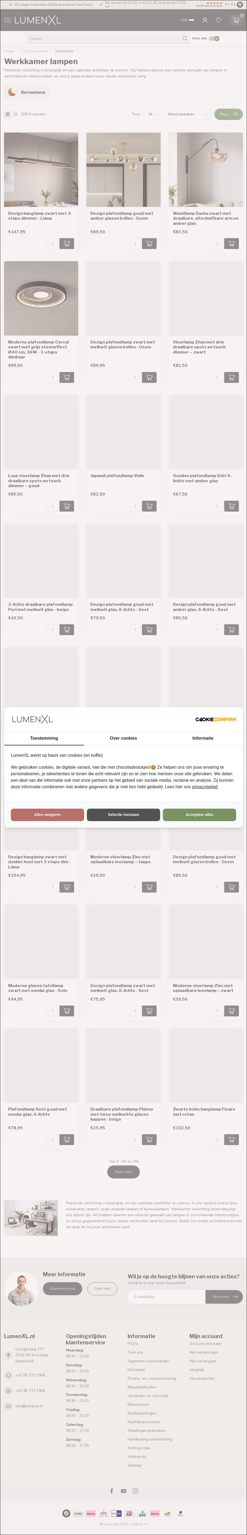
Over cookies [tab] (123, 738)
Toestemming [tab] (44, 738)
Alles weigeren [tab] (47, 814)
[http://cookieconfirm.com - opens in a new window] (215, 719)
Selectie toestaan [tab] (123, 814)
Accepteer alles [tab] (200, 814)
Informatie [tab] (202, 738)
